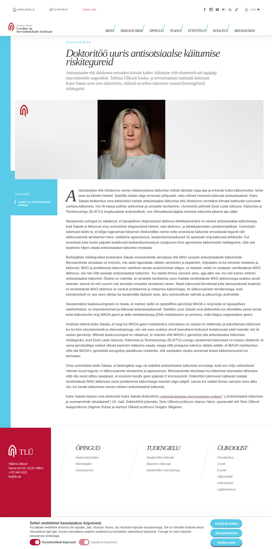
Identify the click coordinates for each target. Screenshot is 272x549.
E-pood (222, 464)
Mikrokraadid (85, 457)
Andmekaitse (226, 476)
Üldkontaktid (226, 470)
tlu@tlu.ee (14, 470)
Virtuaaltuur (230, 6)
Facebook (205, 6)
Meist (122, 23)
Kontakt (49, 6)
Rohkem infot (224, 541)
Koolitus (222, 23)
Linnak (222, 457)
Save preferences (224, 530)
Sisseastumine (142, 23)
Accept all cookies (223, 518)
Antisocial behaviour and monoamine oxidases (196, 390)
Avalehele (22, 6)
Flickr (224, 6)
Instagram (211, 6)
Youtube (217, 6)
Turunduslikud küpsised (58, 539)
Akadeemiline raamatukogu (165, 464)
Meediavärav (244, 23)
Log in (255, 6)
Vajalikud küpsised (104, 539)
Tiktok (236, 6)
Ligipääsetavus (227, 483)
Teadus (182, 23)
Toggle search (265, 21)
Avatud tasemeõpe (89, 451)
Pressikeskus (226, 451)
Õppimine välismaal (160, 457)
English (68, 6)
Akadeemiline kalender (162, 451)
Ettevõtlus (201, 23)
